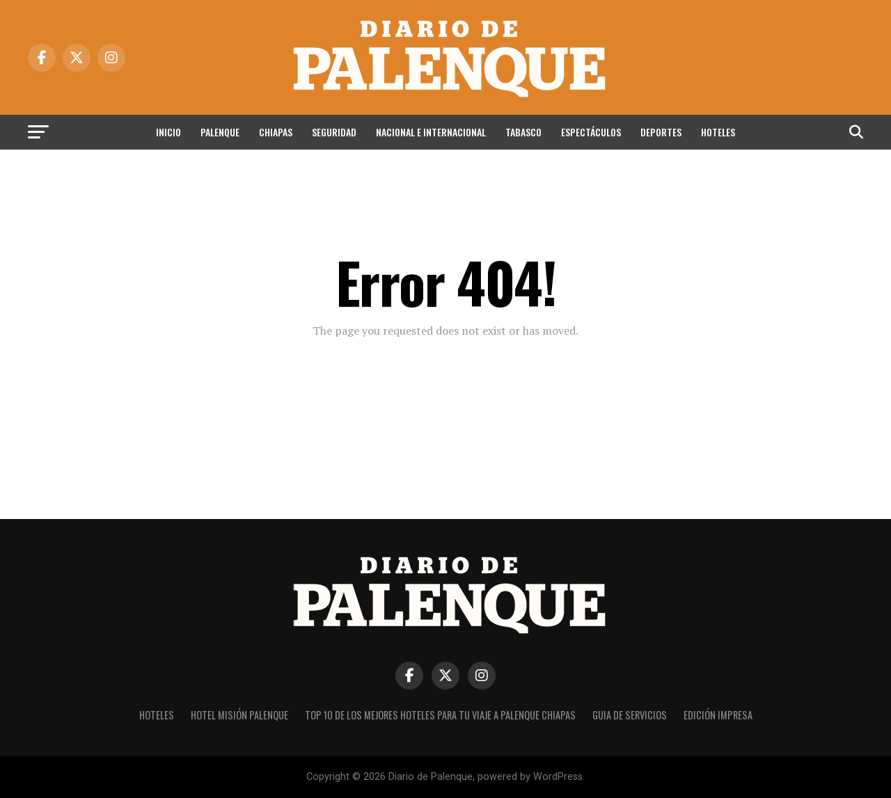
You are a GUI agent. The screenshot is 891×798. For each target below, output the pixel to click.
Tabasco (523, 132)
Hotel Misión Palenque (239, 715)
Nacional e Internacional (431, 132)
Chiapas (275, 132)
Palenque (219, 132)
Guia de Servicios (629, 715)
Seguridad (334, 132)
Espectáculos (591, 132)
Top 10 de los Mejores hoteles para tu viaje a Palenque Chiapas (440, 715)
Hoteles (718, 132)
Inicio (168, 132)
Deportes (660, 132)
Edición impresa (718, 715)
